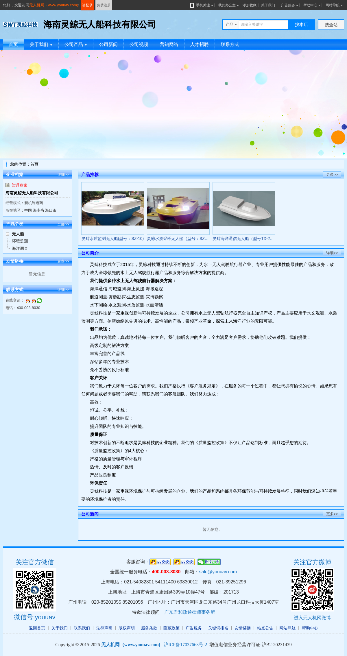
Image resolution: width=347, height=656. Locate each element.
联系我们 (82, 628)
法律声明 (104, 628)
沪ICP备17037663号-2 (185, 644)
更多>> (63, 261)
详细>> (63, 174)
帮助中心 (310, 5)
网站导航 (332, 5)
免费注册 (104, 5)
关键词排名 (218, 628)
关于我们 (268, 5)
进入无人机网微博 (312, 617)
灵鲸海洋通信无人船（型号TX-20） (244, 238)
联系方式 (230, 44)
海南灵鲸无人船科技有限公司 (31, 193)
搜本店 (301, 24)
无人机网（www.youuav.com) (53, 5)
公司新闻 (108, 44)
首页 (13, 44)
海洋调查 (20, 248)
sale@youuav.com (218, 571)
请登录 (87, 5)
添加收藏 (249, 5)
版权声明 (127, 628)
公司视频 (139, 44)
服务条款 (149, 628)
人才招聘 (199, 44)
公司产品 (75, 44)
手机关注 (202, 5)
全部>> (63, 224)
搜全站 (331, 24)
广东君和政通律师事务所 (189, 612)
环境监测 (20, 241)
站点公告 (265, 628)
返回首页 (37, 628)
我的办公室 (227, 5)
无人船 (18, 234)
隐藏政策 (171, 628)
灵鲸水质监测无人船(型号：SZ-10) (113, 238)
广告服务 (288, 5)
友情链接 (243, 628)
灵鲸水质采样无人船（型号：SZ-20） (181, 238)
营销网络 (169, 44)
